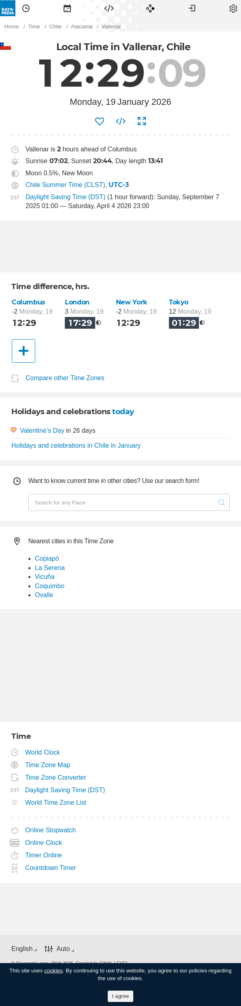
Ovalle (44, 594)
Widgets (109, 8)
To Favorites (100, 121)
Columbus (28, 302)
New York (131, 302)
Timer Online (44, 855)
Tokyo (178, 302)
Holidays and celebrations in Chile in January (76, 445)
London (77, 302)
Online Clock (44, 842)
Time (26, 8)
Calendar (67, 8)
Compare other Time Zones (65, 377)
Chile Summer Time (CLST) (65, 184)
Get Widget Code (121, 121)
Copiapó (47, 558)
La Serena (50, 567)
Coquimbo (49, 586)
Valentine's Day (42, 430)
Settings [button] (233, 8)
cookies (53, 971)
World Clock (43, 752)
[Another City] (23, 351)
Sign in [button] (192, 8)
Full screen (142, 121)
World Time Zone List (56, 802)
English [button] (21, 948)
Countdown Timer (51, 867)
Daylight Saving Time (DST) (65, 197)
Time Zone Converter (56, 777)
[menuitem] (26, 8)
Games (150, 8)
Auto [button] (63, 949)
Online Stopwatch (51, 830)
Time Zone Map (48, 764)
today (123, 411)
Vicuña (45, 576)
